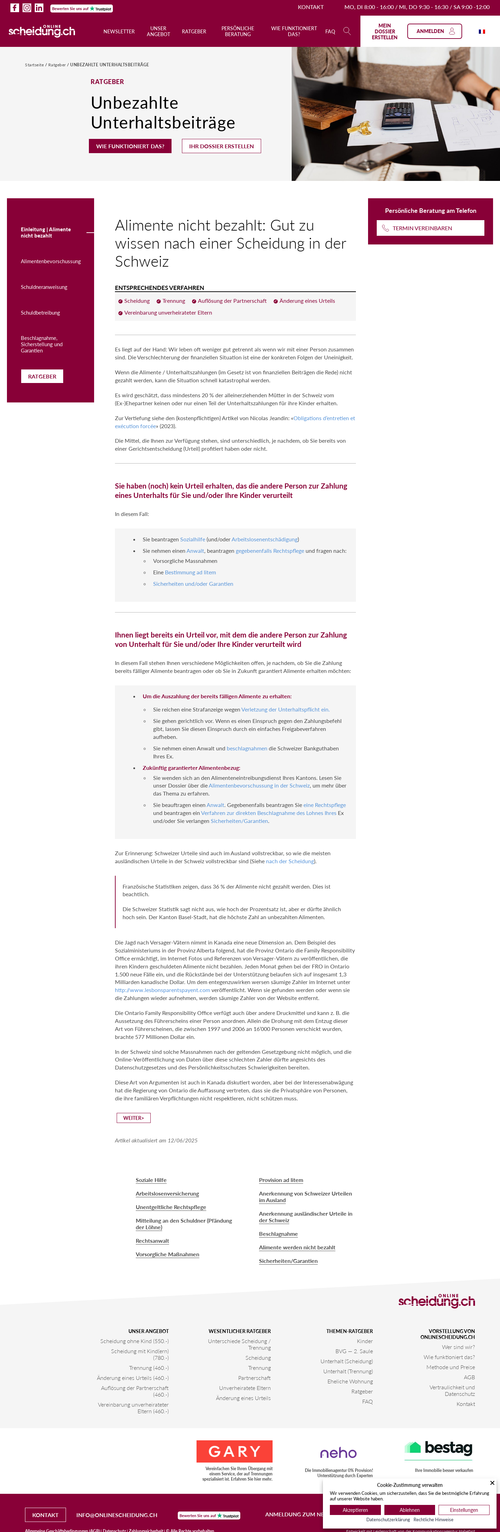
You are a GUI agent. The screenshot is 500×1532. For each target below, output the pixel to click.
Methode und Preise (450, 1367)
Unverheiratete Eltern (245, 1387)
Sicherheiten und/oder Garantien (193, 583)
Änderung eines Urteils (243, 1397)
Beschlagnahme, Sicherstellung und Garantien (41, 344)
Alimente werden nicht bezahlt (297, 1247)
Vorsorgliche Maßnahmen (167, 1254)
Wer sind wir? (458, 1346)
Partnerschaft (254, 1377)
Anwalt (195, 550)
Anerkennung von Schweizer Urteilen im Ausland (305, 1196)
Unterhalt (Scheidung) (346, 1361)
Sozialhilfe (192, 539)
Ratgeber (194, 31)
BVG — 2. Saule (354, 1351)
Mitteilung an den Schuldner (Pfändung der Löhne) (184, 1223)
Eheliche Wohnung (350, 1381)
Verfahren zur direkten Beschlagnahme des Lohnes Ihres (268, 812)
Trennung (259, 1367)
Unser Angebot (158, 31)
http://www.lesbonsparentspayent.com (162, 989)
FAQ (330, 31)
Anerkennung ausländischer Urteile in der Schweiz (305, 1216)
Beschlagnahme (278, 1233)
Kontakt (311, 6)
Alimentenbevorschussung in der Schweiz (259, 785)
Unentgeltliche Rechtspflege (171, 1207)
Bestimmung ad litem (190, 572)
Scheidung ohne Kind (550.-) (134, 1341)
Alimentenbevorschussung (51, 261)
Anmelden (436, 31)
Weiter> (133, 1118)
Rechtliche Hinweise (433, 1519)
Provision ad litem (281, 1179)
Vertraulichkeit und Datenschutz (452, 1390)
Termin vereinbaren (422, 228)
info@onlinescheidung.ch (116, 1515)
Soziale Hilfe (151, 1179)
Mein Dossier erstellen (385, 31)
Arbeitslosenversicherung (167, 1193)
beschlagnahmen (247, 748)
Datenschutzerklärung (388, 1519)
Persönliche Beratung (238, 31)
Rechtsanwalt (152, 1240)
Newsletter (119, 31)
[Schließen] (492, 1482)
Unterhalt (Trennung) (348, 1371)
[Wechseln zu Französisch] (482, 31)
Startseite (35, 64)
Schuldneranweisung (44, 287)
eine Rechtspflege (324, 804)
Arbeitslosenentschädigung (265, 539)
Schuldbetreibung (40, 312)
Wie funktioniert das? (294, 31)
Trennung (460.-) (149, 1367)
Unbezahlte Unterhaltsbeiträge (109, 64)
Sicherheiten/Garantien (239, 820)
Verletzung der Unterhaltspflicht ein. (285, 709)
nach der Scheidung (290, 861)
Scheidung (258, 1357)
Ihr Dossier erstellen (221, 146)
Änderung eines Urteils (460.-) (133, 1377)
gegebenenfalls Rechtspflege (270, 550)
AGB (469, 1377)
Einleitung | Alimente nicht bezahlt (46, 232)
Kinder (365, 1341)
